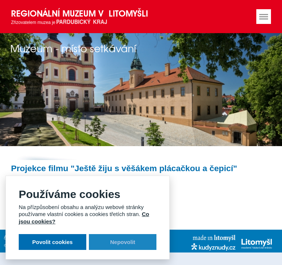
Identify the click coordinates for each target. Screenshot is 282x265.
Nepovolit (122, 242)
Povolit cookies (52, 242)
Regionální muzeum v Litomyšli (79, 13)
